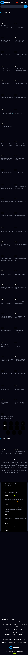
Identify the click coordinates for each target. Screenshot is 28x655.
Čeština (6, 632)
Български (17, 637)
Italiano (4, 642)
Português (7, 634)
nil (22, 2)
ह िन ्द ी (12, 642)
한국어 (17, 627)
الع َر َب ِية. (20, 632)
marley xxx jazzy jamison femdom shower (14, 526)
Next (20, 432)
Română (3, 619)
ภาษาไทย (10, 627)
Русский (6, 621)
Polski (14, 634)
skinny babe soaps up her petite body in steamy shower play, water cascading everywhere (14, 509)
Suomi (7, 629)
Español (21, 634)
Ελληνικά (20, 629)
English (24, 627)
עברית (12, 621)
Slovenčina (15, 624)
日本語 (24, 639)
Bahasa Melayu (22, 642)
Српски (23, 624)
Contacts (14, 653)
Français (16, 639)
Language (17, 2)
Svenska (11, 619)
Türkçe (18, 619)
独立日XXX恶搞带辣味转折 (11, 492)
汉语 (24, 619)
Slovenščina (5, 624)
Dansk (13, 629)
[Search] (26, 6)
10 (14, 432)
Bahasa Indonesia (6, 639)
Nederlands (21, 621)
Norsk (3, 627)
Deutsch (9, 637)
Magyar (13, 632)
